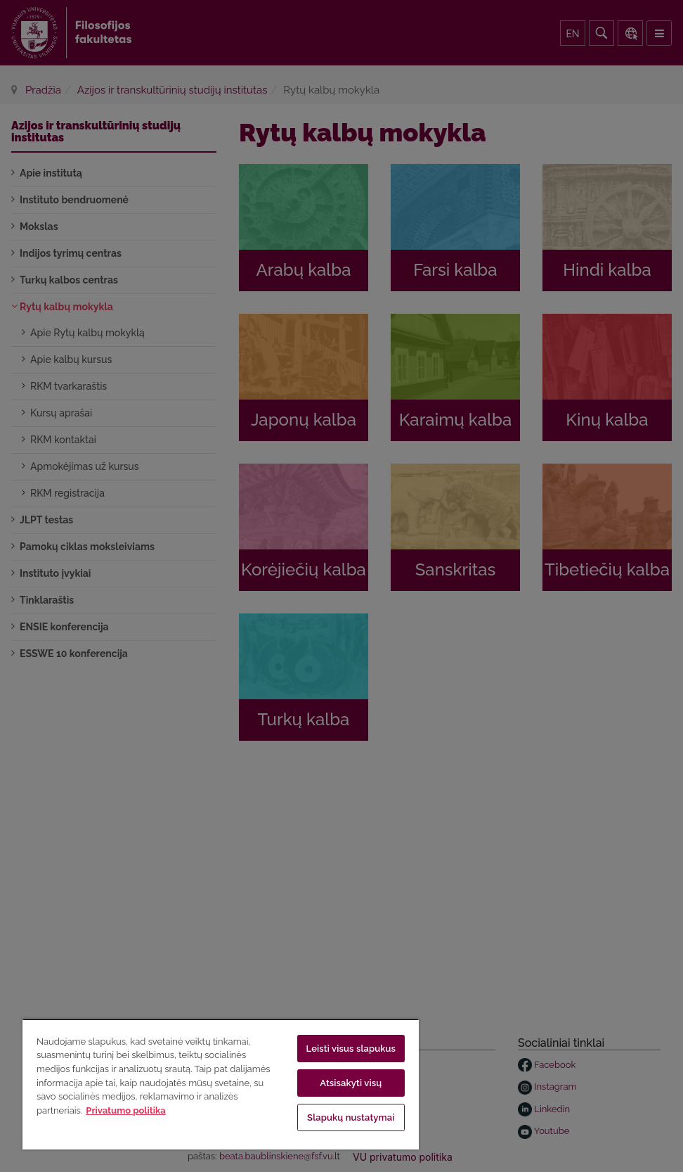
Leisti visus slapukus (351, 1048)
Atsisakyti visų (351, 1083)
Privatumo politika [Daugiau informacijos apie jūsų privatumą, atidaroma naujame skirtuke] (125, 1110)
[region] (220, 1084)
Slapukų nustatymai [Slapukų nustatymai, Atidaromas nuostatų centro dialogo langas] (350, 1117)
